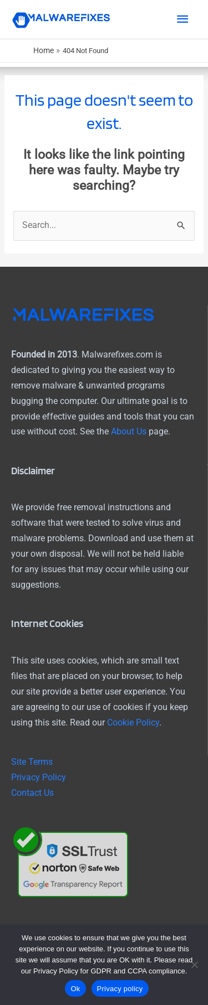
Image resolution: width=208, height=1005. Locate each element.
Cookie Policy (133, 723)
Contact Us (32, 793)
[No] (194, 964)
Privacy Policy (38, 778)
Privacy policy (120, 989)
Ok (75, 989)
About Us (128, 432)
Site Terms (32, 762)
